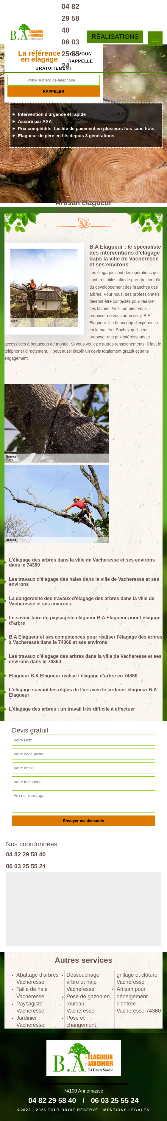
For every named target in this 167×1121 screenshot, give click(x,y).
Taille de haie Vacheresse (32, 992)
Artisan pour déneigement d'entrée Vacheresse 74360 (139, 999)
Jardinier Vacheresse (30, 1021)
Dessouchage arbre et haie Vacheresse (82, 982)
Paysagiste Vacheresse (30, 1007)
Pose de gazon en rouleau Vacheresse (88, 1004)
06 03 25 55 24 (70, 54)
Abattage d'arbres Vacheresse (37, 978)
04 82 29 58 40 (70, 18)
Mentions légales (126, 1110)
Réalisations (115, 36)
